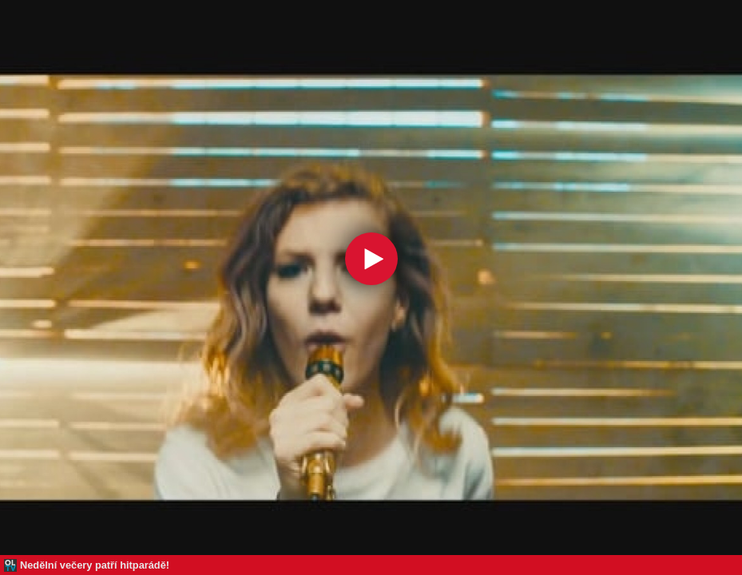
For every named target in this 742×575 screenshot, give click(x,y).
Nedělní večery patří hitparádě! (94, 565)
